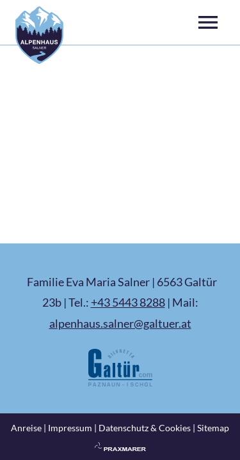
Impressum (70, 427)
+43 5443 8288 (128, 302)
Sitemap (213, 427)
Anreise (26, 427)
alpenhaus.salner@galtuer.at (120, 323)
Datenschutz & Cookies (145, 427)
